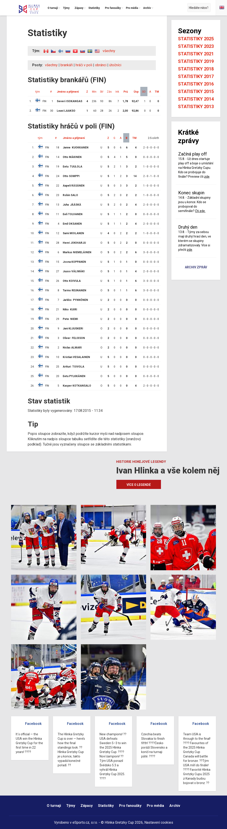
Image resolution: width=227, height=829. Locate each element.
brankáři (67, 65)
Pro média (155, 806)
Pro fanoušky (130, 806)
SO (144, 91)
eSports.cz (80, 822)
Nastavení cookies (158, 822)
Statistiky (106, 806)
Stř (101, 91)
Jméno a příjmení (68, 91)
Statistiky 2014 (196, 99)
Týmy (70, 806)
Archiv (174, 806)
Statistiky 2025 (196, 38)
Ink (117, 91)
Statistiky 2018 (196, 69)
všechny (109, 51)
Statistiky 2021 (196, 53)
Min (94, 91)
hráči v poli (84, 65)
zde (206, 176)
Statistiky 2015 (196, 91)
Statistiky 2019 (196, 61)
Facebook (33, 724)
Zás (109, 91)
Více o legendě (139, 485)
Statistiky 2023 (196, 46)
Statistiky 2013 (196, 106)
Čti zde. (200, 211)
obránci (100, 65)
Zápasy (86, 806)
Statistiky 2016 (196, 84)
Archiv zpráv (196, 267)
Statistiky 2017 (196, 76)
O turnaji (54, 806)
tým (37, 91)
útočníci (115, 65)
